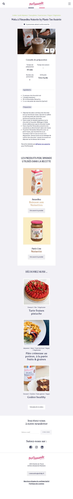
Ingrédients (27, 90)
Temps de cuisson (43, 65)
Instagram (36, 447)
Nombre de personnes (30, 76)
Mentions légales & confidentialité (36, 481)
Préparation (27, 107)
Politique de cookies (36, 484)
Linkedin (42, 447)
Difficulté (43, 75)
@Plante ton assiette (43, 144)
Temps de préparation (30, 66)
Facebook (30, 447)
